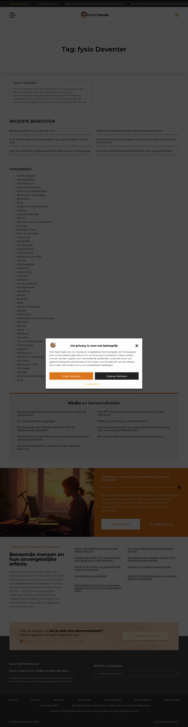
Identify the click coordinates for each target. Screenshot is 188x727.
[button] (137, 346)
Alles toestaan (71, 376)
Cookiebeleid (92, 383)
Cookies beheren (116, 376)
